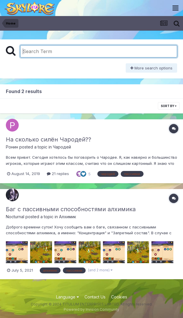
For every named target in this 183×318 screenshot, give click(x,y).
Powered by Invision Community (91, 309)
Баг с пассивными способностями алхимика (71, 209)
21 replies (58, 173)
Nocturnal (15, 216)
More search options (151, 68)
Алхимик (67, 216)
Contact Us (95, 296)
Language (67, 296)
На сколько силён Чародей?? (48, 139)
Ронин (12, 146)
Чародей (62, 146)
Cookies (119, 296)
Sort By (169, 106)
